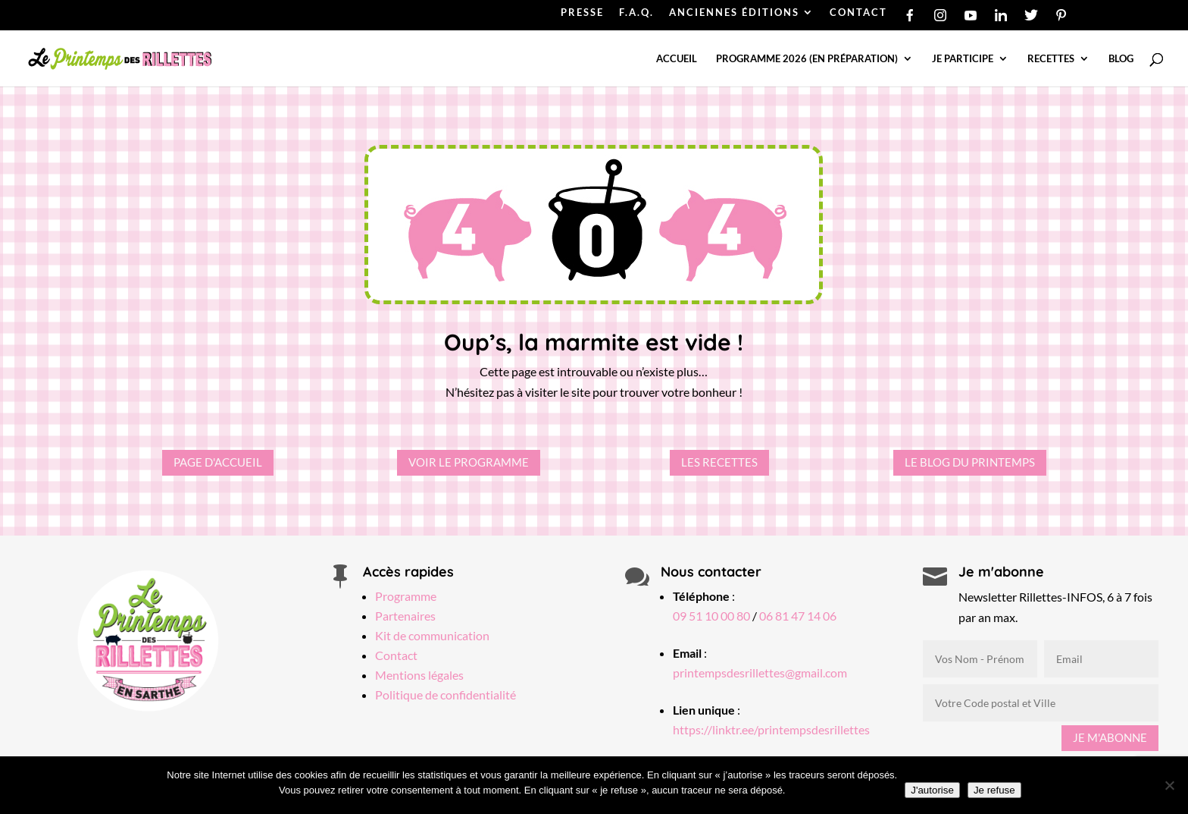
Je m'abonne (1110, 737)
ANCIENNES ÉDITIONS (734, 13)
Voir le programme (468, 462)
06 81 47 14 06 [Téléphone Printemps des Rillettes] (797, 615)
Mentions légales (419, 675)
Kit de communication (432, 635)
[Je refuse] (1169, 785)
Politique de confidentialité (445, 694)
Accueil (676, 58)
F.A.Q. (636, 13)
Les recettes (719, 462)
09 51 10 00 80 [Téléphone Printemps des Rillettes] (711, 615)
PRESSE (582, 13)
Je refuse (994, 790)
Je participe (962, 58)
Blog (1120, 58)
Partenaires (405, 615)
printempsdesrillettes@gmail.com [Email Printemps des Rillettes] (760, 672)
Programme (405, 596)
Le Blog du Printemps (970, 462)
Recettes (1050, 58)
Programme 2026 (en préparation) (807, 58)
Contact (396, 655)
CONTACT (858, 13)
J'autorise (932, 790)
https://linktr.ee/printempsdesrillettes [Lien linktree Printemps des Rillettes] (771, 729)
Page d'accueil (218, 462)
